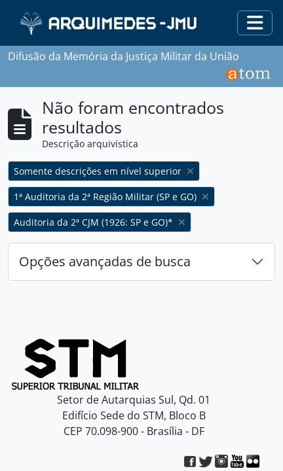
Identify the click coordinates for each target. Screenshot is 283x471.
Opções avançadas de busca (105, 261)
